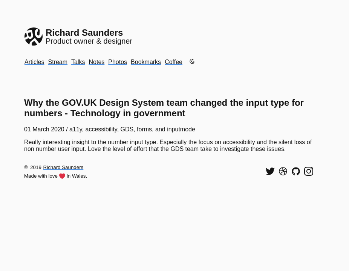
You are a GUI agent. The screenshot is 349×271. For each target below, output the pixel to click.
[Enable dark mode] (192, 61)
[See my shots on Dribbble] (283, 171)
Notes (96, 62)
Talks (78, 62)
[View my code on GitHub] (296, 171)
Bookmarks (146, 62)
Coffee (173, 62)
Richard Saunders (63, 167)
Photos (117, 62)
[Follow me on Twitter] (270, 171)
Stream (57, 62)
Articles (34, 62)
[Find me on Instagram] (309, 171)
